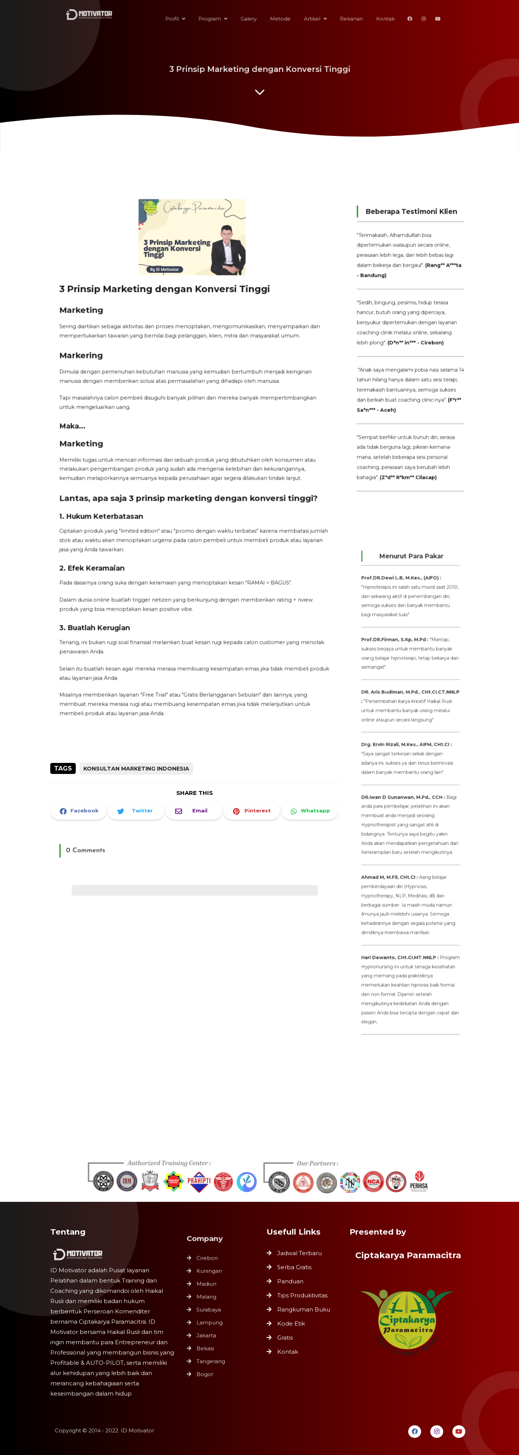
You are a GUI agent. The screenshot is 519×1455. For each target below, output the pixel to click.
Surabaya (209, 1310)
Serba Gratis (294, 1267)
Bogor (206, 1370)
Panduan (290, 1281)
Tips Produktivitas (302, 1295)
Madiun (207, 1286)
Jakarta (207, 1334)
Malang (207, 1298)
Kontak (287, 1351)
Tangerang (211, 1358)
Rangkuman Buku (303, 1309)
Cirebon (208, 1262)
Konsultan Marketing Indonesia (136, 768)
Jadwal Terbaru (299, 1253)
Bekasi (206, 1346)
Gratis (285, 1337)
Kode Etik (291, 1323)
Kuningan (210, 1274)
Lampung (210, 1322)
